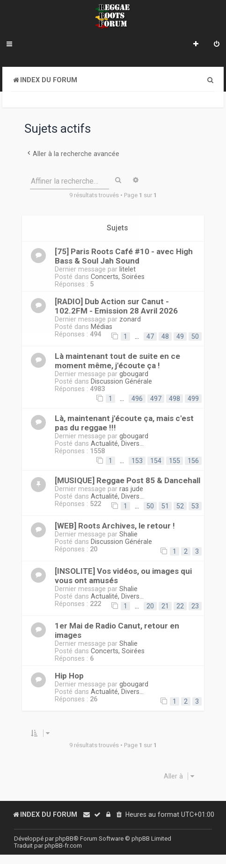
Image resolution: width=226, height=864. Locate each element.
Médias (101, 326)
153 (137, 460)
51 (165, 506)
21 (165, 606)
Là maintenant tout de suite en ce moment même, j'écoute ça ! (117, 360)
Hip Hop (69, 675)
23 (195, 606)
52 (180, 506)
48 (165, 336)
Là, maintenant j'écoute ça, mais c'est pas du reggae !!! (124, 423)
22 (180, 606)
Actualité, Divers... (117, 443)
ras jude (131, 489)
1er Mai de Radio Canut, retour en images (117, 630)
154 (155, 460)
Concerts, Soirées (118, 276)
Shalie (128, 534)
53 (195, 506)
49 (180, 336)
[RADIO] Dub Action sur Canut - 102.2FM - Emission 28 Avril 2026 (116, 306)
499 (193, 398)
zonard (130, 319)
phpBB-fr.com (63, 845)
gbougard (133, 374)
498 (174, 398)
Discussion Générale (121, 381)
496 (137, 398)
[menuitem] (216, 45)
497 (155, 398)
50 (195, 336)
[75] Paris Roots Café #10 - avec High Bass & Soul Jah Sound (124, 256)
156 (193, 460)
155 (174, 460)
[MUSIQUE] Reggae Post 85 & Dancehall (127, 480)
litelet (127, 269)
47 (150, 336)
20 (150, 606)
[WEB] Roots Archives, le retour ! (115, 525)
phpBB (64, 838)
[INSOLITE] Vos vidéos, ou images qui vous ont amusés (123, 575)
